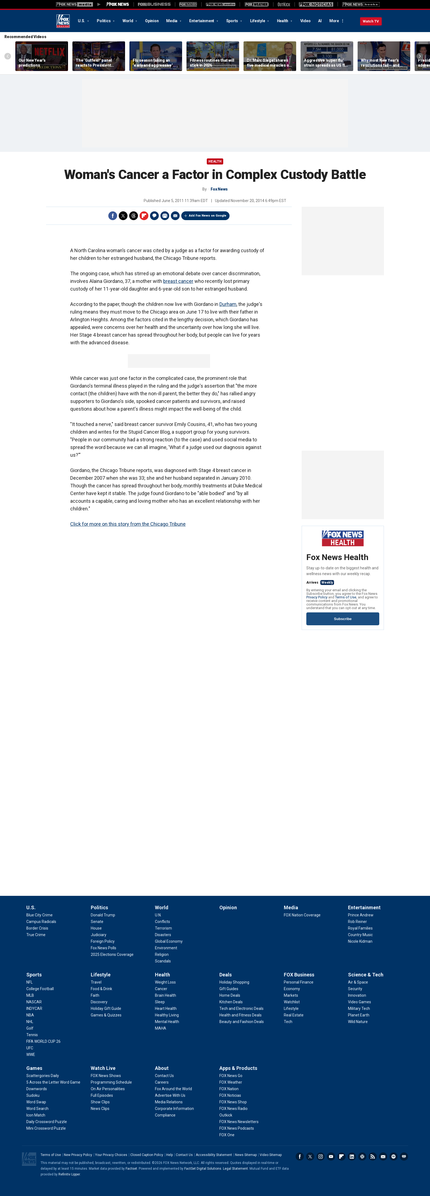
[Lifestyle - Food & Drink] (101, 989)
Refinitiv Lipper (69, 1174)
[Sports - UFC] (29, 1048)
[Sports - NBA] (30, 1015)
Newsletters (383, 1156)
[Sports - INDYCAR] (34, 1008)
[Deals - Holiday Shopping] (234, 982)
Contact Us (184, 1155)
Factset (131, 1169)
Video (305, 21)
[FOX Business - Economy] (292, 989)
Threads (133, 215)
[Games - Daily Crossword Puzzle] (46, 1122)
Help (169, 1155)
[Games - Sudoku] (32, 1095)
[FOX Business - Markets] (291, 995)
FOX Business (299, 975)
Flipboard (144, 215)
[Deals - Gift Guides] (228, 989)
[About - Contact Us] (164, 1075)
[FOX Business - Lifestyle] (291, 1008)
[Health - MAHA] (160, 1028)
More (334, 21)
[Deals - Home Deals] (229, 995)
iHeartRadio (404, 1156)
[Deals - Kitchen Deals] (231, 1002)
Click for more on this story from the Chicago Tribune (128, 524)
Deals (225, 975)
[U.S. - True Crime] (36, 935)
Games (34, 1068)
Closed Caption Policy (146, 1155)
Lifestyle (258, 21)
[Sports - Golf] (29, 1028)
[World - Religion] (162, 954)
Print (164, 215)
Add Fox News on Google (207, 215)
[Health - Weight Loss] (165, 982)
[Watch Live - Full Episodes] (102, 1095)
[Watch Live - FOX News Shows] (106, 1075)
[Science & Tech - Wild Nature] (358, 1021)
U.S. (82, 21)
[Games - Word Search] (37, 1108)
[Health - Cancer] (161, 989)
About (162, 1068)
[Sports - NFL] (29, 982)
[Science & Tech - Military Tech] (359, 1008)
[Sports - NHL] (29, 1021)
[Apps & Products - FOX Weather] (230, 1082)
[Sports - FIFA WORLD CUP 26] (43, 1041)
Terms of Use (345, 597)
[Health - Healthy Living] (167, 1015)
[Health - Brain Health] (165, 995)
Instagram (320, 1156)
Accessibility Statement (214, 1155)
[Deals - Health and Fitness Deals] (240, 1015)
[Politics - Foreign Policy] (103, 941)
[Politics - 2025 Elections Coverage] (112, 954)
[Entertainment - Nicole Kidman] (360, 941)
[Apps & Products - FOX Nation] (229, 1089)
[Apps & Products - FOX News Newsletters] (239, 1122)
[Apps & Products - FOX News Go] (230, 1075)
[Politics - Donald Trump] (103, 915)
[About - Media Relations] (169, 1102)
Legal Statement (235, 1169)
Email (175, 215)
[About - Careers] (162, 1082)
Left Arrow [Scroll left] (7, 56)
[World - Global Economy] (169, 941)
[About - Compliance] (165, 1115)
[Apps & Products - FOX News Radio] (233, 1108)
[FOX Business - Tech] (288, 1021)
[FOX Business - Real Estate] (294, 1015)
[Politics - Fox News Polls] (103, 948)
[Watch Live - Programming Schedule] (111, 1082)
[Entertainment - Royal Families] (360, 928)
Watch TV (371, 21)
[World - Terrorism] (163, 928)
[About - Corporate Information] (174, 1108)
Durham (227, 304)
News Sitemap (246, 1155)
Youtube (331, 1156)
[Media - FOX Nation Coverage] (302, 915)
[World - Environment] (166, 948)
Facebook (112, 215)
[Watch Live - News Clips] (100, 1108)
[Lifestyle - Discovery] (99, 1002)
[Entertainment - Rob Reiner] (357, 921)
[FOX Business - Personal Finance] (298, 982)
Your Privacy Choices (111, 1155)
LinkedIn (352, 1156)
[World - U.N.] (158, 915)
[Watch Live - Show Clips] (100, 1102)
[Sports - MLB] (30, 995)
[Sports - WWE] (30, 1054)
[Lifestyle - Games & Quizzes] (106, 1015)
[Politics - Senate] (97, 921)
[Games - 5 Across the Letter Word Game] (53, 1082)
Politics (104, 21)
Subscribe (343, 619)
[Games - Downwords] (36, 1089)
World (128, 21)
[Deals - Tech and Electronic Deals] (241, 1008)
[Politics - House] (96, 928)
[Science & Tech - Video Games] (359, 1002)
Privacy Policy (316, 597)
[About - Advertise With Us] (170, 1095)
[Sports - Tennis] (32, 1035)
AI (320, 21)
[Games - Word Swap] (36, 1102)
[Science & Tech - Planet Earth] (358, 1015)
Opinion (152, 21)
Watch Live (103, 1068)
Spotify (393, 1156)
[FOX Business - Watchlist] (292, 1002)
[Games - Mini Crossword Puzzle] (46, 1128)
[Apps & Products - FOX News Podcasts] (236, 1128)
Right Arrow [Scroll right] (420, 56)
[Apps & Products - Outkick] (225, 1115)
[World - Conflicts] (162, 921)
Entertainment (202, 21)
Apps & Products (238, 1068)
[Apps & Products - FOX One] (226, 1135)
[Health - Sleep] (160, 1002)
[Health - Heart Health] (166, 1008)
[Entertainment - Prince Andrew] (361, 915)
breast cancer (178, 281)
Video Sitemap (271, 1155)
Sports (232, 21)
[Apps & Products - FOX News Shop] (233, 1102)
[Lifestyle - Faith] (95, 995)
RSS (373, 1156)
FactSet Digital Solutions (202, 1169)
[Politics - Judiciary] (98, 935)
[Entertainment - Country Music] (360, 935)
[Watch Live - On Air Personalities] (108, 1089)
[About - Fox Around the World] (173, 1089)
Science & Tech (365, 975)
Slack (362, 1156)
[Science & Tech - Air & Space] (358, 982)
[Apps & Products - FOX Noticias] (230, 1095)
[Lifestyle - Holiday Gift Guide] (106, 1008)
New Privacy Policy (78, 1155)
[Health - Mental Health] (167, 1021)
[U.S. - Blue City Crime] (39, 915)
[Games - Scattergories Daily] (42, 1075)
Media (172, 21)
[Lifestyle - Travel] (96, 982)
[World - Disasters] (163, 935)
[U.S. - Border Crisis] (37, 928)
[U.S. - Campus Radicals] (41, 921)
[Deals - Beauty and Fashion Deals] (241, 1021)
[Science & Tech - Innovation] (357, 995)
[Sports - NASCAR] (34, 1002)
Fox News (63, 21)
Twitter (123, 215)
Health (283, 21)
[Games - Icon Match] (35, 1115)
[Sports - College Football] (40, 989)
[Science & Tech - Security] (355, 989)
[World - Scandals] (163, 961)
